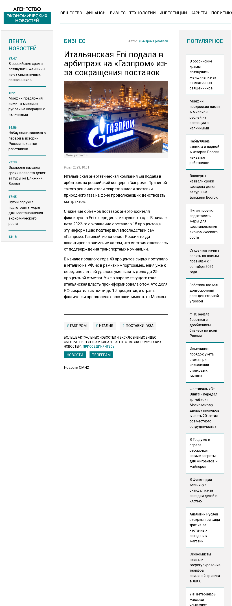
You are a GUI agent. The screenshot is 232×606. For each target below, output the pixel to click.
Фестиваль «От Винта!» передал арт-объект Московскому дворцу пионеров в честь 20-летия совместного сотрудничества (204, 408)
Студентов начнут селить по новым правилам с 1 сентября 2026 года (204, 261)
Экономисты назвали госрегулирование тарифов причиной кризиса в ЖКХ (205, 567)
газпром (78, 326)
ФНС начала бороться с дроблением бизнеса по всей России (203, 325)
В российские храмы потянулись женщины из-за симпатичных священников (203, 74)
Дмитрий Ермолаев (153, 41)
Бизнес (118, 13)
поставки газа (139, 326)
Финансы (96, 13)
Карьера (199, 13)
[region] (27, 154)
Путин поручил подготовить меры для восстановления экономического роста (204, 224)
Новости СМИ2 (76, 367)
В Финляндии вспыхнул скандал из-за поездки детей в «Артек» (203, 490)
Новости (75, 355)
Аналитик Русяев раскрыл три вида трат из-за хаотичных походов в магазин (205, 527)
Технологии (142, 13)
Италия (105, 326)
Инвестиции (173, 13)
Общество (71, 13)
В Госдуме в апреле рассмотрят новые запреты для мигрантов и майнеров (203, 453)
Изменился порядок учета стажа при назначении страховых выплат (202, 362)
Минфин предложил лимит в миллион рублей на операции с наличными (205, 114)
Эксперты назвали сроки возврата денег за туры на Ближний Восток (204, 187)
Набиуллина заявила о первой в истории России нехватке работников (204, 152)
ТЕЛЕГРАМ (101, 355)
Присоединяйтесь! (99, 346)
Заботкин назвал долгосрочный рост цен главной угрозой (204, 293)
